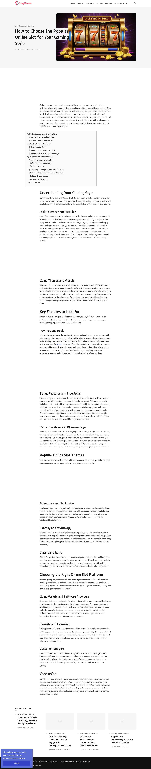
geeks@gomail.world (83, 761)
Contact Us (33, 761)
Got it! (16, 763)
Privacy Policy (43, 761)
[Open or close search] (135, 3)
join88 (59, 344)
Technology (60, 733)
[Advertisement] (61, 88)
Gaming (30, 26)
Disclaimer (53, 761)
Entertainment (20, 26)
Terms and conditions (67, 761)
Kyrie (16, 49)
